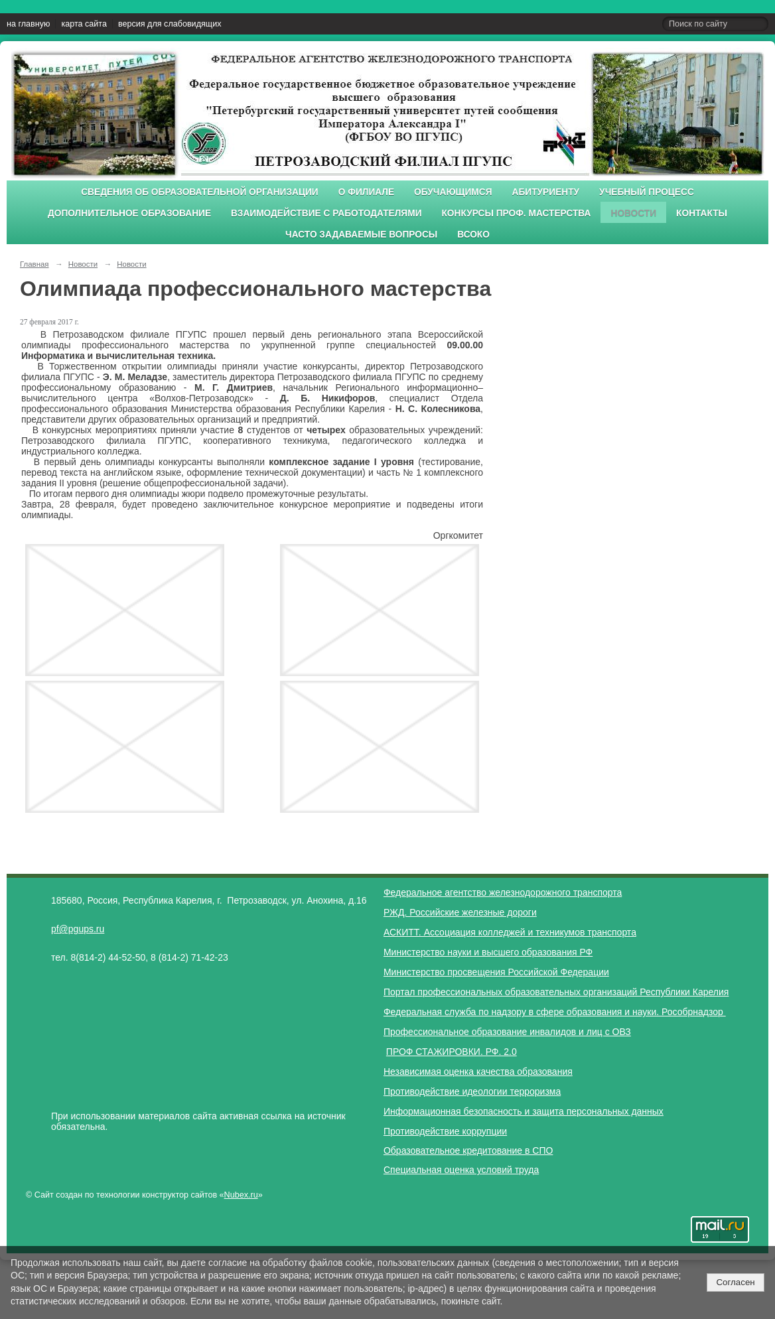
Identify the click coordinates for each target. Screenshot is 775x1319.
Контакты (701, 213)
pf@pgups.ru (77, 929)
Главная (34, 264)
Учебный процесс (646, 192)
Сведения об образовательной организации (199, 192)
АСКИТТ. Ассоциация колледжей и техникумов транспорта (510, 932)
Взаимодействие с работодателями (326, 213)
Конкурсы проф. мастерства (516, 213)
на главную (28, 24)
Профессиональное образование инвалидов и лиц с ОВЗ (507, 1031)
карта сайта (84, 24)
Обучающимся (453, 192)
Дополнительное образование (129, 213)
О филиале (366, 192)
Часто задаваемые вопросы (361, 235)
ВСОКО (473, 235)
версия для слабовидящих (169, 24)
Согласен (735, 1282)
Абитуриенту (546, 192)
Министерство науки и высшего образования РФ (488, 952)
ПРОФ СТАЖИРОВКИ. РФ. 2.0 (451, 1051)
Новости (633, 213)
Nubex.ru (241, 1195)
